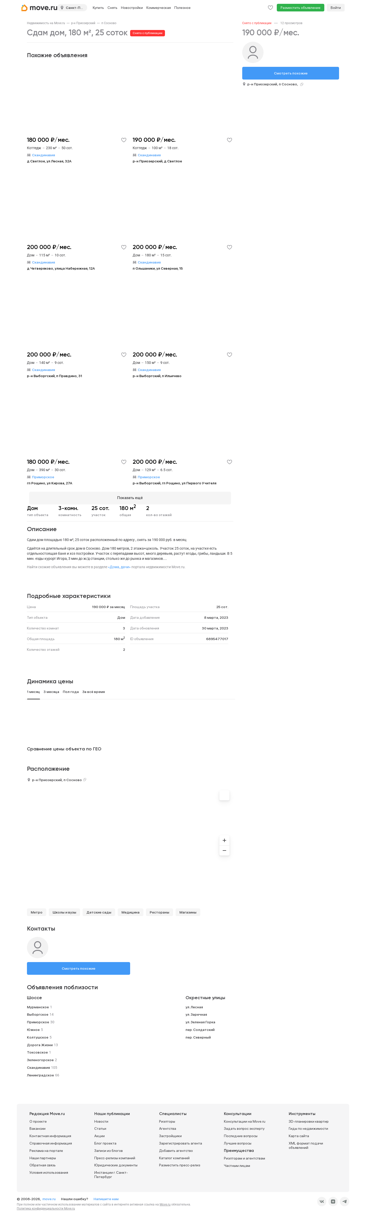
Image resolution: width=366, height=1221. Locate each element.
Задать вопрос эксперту (244, 1126)
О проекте (38, 1119)
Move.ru (165, 1202)
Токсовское (37, 1050)
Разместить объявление (301, 8)
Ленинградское (40, 1073)
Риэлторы (167, 1119)
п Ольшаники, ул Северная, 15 (158, 268)
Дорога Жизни (40, 1043)
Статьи (100, 1126)
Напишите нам (106, 1197)
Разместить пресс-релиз (179, 1163)
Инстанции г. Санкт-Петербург (111, 1172)
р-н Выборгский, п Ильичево (157, 376)
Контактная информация (50, 1134)
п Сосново (108, 23)
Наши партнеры (42, 1156)
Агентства (167, 1126)
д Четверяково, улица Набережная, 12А (61, 268)
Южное (33, 1027)
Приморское (38, 1020)
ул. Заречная (196, 1012)
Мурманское (38, 1005)
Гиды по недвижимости (308, 1126)
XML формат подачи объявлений (306, 1143)
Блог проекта (105, 1141)
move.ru (49, 1197)
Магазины (187, 910)
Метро (36, 910)
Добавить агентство (176, 1148)
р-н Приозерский (83, 23)
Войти (336, 8)
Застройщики (170, 1134)
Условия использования (48, 1170)
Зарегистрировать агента (180, 1141)
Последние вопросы (240, 1134)
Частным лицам (237, 1163)
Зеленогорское (40, 1058)
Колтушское (37, 1035)
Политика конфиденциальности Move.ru (46, 1206)
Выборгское (37, 1012)
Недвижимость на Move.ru (46, 23)
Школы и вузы (64, 910)
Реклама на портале (46, 1148)
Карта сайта (299, 1134)
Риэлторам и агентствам (244, 1156)
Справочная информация (50, 1141)
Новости (101, 1119)
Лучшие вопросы (237, 1141)
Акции (99, 1134)
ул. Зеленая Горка (200, 1020)
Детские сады (98, 910)
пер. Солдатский (200, 1027)
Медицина (130, 910)
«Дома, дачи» (119, 565)
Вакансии (37, 1126)
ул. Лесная (194, 1005)
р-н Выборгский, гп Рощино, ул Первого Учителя (174, 483)
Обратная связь (42, 1163)
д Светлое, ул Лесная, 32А (49, 161)
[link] (46, 23)
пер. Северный (198, 1035)
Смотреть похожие (78, 966)
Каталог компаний (174, 1156)
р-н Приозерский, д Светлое (157, 161)
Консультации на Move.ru (244, 1119)
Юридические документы (116, 1163)
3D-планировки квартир (309, 1119)
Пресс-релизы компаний (114, 1156)
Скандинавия (38, 1065)
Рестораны (159, 910)
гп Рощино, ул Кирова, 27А (49, 483)
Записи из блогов (108, 1148)
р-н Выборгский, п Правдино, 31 (54, 376)
